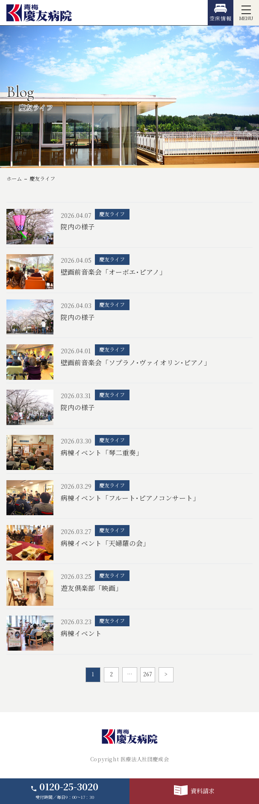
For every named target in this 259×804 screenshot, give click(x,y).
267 (147, 674)
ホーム (14, 178)
